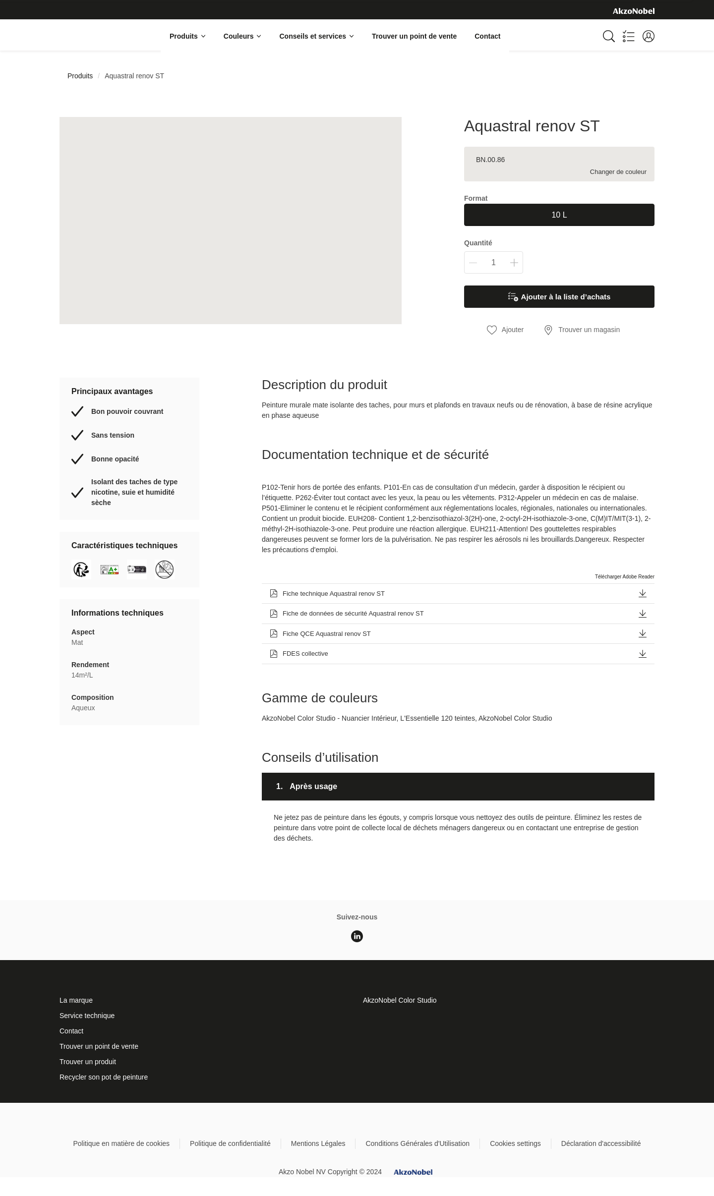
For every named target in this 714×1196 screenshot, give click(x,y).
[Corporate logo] (633, 10)
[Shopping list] (629, 36)
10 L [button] (559, 215)
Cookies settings (515, 1143)
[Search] (609, 36)
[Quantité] (493, 262)
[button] (648, 36)
